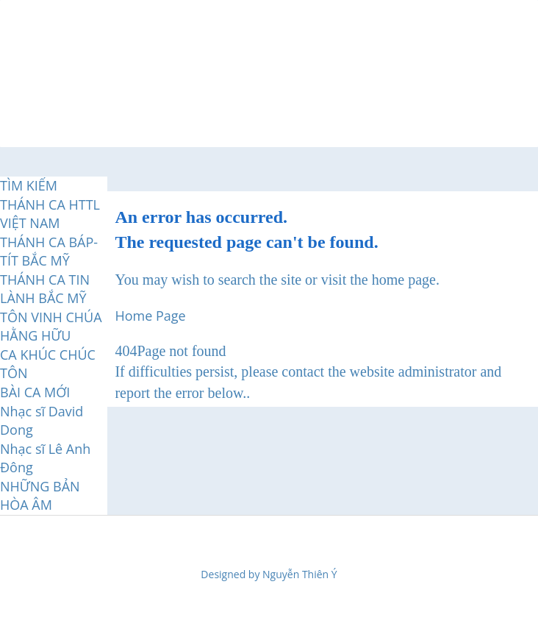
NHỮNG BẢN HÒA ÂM (40, 495)
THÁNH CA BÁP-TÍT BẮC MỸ (49, 251)
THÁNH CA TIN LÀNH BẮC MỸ (45, 289)
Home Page (150, 315)
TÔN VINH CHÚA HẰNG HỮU (51, 326)
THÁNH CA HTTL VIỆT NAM (50, 214)
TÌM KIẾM (28, 185)
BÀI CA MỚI (35, 392)
